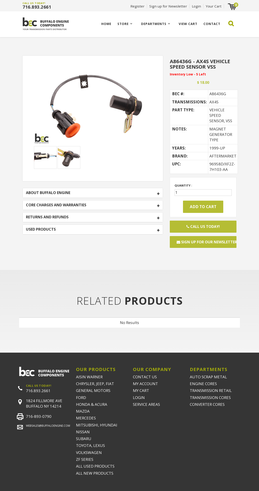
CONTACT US (145, 376)
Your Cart (213, 6)
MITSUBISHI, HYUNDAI (96, 425)
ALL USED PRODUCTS (95, 466)
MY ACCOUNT (145, 383)
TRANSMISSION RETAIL (211, 390)
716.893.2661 (37, 7)
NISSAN (83, 431)
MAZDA (83, 411)
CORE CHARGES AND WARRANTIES (56, 205)
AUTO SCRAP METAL (208, 376)
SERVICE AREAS (146, 404)
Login (196, 6)
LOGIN (139, 397)
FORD (81, 397)
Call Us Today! (203, 226)
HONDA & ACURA (91, 404)
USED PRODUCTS (41, 229)
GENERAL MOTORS (93, 390)
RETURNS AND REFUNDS (47, 217)
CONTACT (211, 24)
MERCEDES (86, 418)
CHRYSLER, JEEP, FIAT (95, 383)
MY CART (141, 390)
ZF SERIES (84, 459)
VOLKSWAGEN (89, 452)
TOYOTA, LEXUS (90, 445)
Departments (153, 24)
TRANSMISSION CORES (210, 397)
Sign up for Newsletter (168, 6)
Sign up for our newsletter (206, 241)
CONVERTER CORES (207, 404)
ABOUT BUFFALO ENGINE (48, 193)
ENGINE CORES (203, 383)
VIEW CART (188, 24)
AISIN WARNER (89, 376)
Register (137, 6)
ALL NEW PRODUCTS (94, 473)
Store (123, 24)
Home (106, 24)
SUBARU (83, 438)
